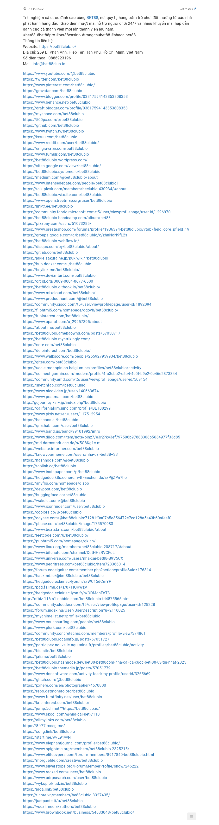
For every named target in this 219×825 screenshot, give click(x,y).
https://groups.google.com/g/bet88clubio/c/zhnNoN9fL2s (75, 235)
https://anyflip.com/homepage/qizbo (56, 483)
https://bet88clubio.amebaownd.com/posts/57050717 (71, 333)
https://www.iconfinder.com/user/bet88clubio (64, 506)
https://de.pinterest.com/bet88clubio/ (57, 350)
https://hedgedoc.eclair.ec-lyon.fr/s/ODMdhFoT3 (66, 593)
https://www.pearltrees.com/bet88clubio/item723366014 (74, 564)
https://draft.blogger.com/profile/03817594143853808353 (75, 108)
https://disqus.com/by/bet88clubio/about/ (61, 246)
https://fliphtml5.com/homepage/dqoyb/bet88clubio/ (71, 310)
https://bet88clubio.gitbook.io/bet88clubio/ (62, 287)
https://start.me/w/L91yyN (47, 737)
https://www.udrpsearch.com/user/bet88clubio (65, 777)
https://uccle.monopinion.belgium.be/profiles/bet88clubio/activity (82, 368)
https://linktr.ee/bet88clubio (48, 206)
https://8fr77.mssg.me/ (44, 725)
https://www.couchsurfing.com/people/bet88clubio (69, 622)
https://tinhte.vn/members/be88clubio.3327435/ (66, 795)
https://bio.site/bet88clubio (47, 650)
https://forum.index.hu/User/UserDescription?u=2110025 (74, 610)
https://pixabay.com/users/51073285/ (57, 223)
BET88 (92, 17)
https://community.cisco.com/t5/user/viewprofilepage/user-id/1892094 (87, 304)
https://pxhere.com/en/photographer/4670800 (64, 685)
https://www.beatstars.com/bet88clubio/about (64, 529)
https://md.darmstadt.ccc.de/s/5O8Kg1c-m (62, 443)
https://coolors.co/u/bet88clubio (52, 512)
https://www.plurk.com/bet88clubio (55, 627)
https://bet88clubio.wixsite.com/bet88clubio (63, 194)
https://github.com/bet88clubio (51, 125)
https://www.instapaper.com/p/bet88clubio (61, 472)
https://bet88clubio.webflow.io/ (51, 241)
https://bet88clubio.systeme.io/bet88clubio (61, 171)
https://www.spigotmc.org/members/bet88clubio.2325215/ (76, 749)
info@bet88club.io (49, 64)
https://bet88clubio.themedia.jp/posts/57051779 (67, 668)
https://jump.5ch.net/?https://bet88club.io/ (61, 708)
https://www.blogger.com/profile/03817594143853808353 (75, 96)
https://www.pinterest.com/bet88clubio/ (59, 85)
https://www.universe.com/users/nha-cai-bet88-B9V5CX (73, 558)
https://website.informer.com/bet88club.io (61, 448)
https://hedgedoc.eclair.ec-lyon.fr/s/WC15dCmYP (67, 581)
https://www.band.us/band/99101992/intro (61, 431)
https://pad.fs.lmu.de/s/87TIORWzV (55, 587)
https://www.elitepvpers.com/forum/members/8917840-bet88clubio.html (88, 754)
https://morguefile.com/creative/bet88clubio (63, 760)
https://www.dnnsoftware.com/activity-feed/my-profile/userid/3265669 (87, 674)
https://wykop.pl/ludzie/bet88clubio (55, 783)
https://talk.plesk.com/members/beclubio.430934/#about (75, 189)
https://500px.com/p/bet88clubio (53, 119)
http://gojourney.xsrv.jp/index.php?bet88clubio (64, 402)
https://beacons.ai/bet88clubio (50, 420)
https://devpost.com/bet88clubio (52, 489)
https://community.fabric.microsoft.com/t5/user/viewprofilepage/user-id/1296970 (97, 212)
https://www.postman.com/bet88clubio (58, 396)
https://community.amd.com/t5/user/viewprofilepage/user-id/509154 (85, 379)
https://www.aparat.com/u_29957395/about (62, 321)
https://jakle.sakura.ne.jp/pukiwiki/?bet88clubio (65, 258)
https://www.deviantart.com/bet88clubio (59, 275)
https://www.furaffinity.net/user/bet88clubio (62, 697)
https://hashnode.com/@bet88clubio (56, 460)
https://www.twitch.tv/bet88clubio (53, 131)
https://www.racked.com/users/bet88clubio (62, 772)
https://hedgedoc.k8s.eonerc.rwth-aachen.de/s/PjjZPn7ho (75, 477)
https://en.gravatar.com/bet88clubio (55, 148)
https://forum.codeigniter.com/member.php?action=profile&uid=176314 (87, 570)
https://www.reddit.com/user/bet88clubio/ (61, 142)
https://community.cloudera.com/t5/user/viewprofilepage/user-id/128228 (89, 604)
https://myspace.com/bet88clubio (53, 114)
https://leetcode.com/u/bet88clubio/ (56, 535)
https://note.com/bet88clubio (49, 345)
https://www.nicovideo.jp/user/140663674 (61, 391)
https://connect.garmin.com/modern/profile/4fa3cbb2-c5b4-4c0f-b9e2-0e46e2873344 (100, 373)
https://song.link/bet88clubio (49, 731)
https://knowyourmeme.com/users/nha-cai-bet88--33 (70, 454)
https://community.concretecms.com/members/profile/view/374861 (84, 633)
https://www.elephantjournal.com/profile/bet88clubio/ (71, 743)
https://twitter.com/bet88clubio (51, 79)
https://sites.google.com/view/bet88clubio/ (62, 166)
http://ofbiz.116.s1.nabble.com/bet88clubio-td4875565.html (77, 599)
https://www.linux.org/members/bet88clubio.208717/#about (77, 547)
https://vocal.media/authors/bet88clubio (59, 806)
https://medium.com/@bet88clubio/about (60, 177)
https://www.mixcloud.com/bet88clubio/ (59, 293)
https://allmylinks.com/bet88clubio (54, 720)
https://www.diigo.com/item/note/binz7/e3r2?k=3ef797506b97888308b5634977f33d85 (101, 437)
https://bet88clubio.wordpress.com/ (55, 160)
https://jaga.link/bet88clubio (48, 789)
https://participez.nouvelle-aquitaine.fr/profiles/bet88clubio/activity (83, 645)
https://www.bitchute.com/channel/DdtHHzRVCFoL (69, 552)
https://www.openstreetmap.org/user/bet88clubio (67, 200)
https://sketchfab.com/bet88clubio (54, 385)
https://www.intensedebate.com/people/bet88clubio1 (71, 183)
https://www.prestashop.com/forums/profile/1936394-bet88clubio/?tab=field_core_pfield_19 (106, 229)
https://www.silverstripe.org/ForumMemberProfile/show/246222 (81, 766)
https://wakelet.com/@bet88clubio (54, 500)
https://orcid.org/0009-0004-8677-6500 (58, 281)
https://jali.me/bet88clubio (47, 656)
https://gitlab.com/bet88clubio (50, 252)
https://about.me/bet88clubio (49, 327)
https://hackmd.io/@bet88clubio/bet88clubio (63, 575)
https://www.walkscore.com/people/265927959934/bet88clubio (80, 356)
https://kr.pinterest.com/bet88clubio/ (56, 702)
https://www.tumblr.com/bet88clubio (56, 154)
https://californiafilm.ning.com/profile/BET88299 (67, 408)
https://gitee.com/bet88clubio (50, 362)
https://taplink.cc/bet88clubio (49, 466)
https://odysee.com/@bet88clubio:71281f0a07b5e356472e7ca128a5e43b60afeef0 (97, 518)
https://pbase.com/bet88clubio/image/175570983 (68, 523)
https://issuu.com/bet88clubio (50, 137)
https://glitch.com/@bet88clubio (52, 679)
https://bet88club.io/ (57, 46)
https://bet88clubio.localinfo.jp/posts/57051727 (66, 639)
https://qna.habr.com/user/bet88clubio (58, 425)
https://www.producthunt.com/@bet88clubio (63, 298)
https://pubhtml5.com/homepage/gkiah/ (59, 541)
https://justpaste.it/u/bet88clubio (53, 801)
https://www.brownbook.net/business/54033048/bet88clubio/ (78, 812)
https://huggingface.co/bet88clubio (55, 495)
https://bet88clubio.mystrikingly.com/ (56, 339)
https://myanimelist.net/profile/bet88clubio (62, 616)
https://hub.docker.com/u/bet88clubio (57, 264)
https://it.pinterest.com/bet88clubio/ (56, 316)
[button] (191, 816)
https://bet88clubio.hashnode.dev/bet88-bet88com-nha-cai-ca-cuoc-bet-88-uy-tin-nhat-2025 (105, 662)
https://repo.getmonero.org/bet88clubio (58, 691)
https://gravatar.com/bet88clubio (52, 91)
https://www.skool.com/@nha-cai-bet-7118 (61, 714)
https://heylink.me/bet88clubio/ (51, 269)
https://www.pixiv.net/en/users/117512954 (61, 414)
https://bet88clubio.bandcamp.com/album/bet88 (67, 218)
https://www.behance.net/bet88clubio (57, 102)
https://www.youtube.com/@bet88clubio (59, 73)
